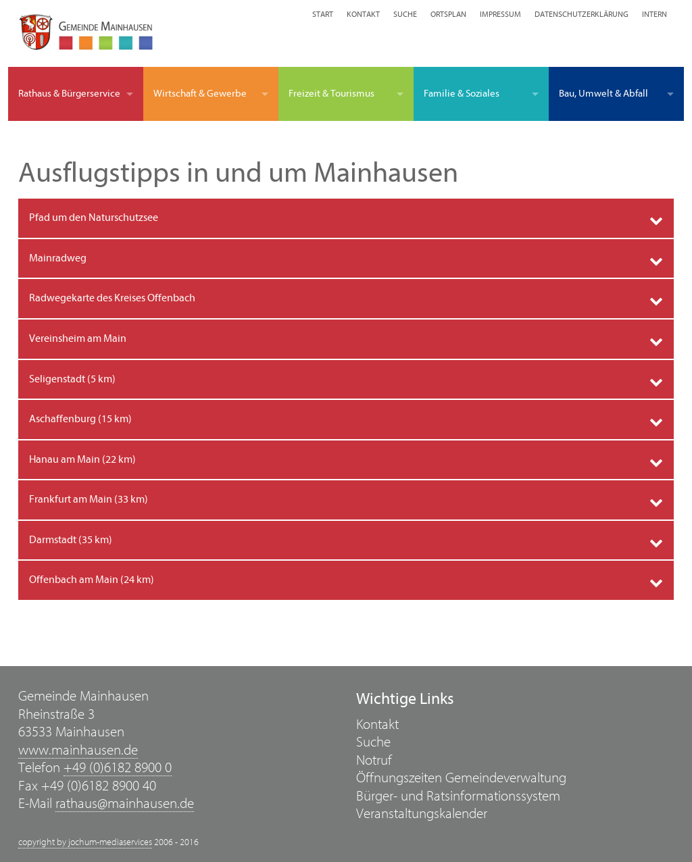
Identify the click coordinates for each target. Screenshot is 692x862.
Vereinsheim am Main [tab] (77, 338)
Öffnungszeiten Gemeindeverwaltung (461, 778)
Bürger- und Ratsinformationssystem (458, 796)
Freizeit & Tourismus (331, 93)
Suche (405, 14)
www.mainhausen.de (78, 750)
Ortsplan (448, 14)
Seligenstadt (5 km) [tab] (72, 379)
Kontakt (363, 14)
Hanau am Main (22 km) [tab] (82, 459)
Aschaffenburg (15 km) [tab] (80, 419)
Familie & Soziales (461, 93)
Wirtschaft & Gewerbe (200, 93)
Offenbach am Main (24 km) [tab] (91, 580)
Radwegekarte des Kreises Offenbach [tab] (112, 298)
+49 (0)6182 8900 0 (118, 768)
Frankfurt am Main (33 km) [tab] (88, 499)
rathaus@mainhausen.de (124, 803)
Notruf (374, 760)
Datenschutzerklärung (581, 14)
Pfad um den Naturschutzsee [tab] (93, 217)
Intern (654, 14)
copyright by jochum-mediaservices (85, 842)
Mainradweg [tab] (57, 258)
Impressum (500, 14)
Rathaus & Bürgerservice (69, 93)
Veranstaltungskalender (421, 813)
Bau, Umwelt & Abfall (603, 93)
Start (322, 14)
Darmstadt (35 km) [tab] (70, 540)
